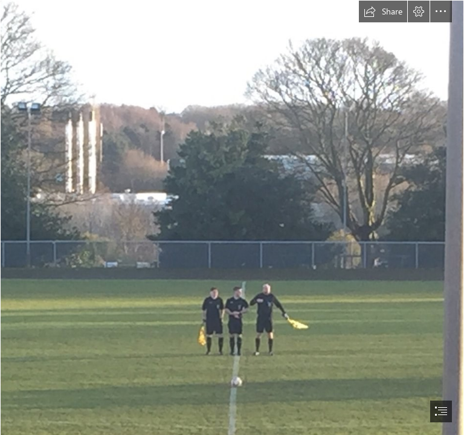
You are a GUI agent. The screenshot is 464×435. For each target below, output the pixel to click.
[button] (383, 11)
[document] (232, 217)
